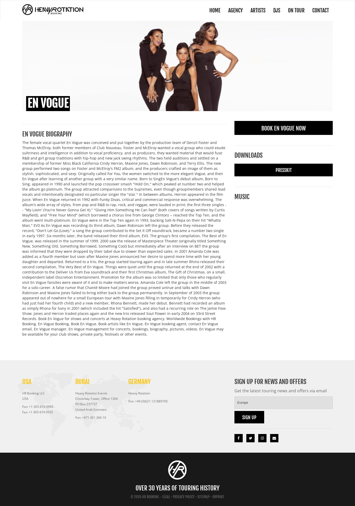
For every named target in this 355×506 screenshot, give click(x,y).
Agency (235, 10)
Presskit (284, 170)
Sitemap (203, 497)
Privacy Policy (184, 497)
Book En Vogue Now (283, 128)
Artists (257, 10)
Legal (166, 497)
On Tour (296, 10)
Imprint (218, 497)
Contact (320, 10)
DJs (276, 10)
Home (214, 10)
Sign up (249, 417)
